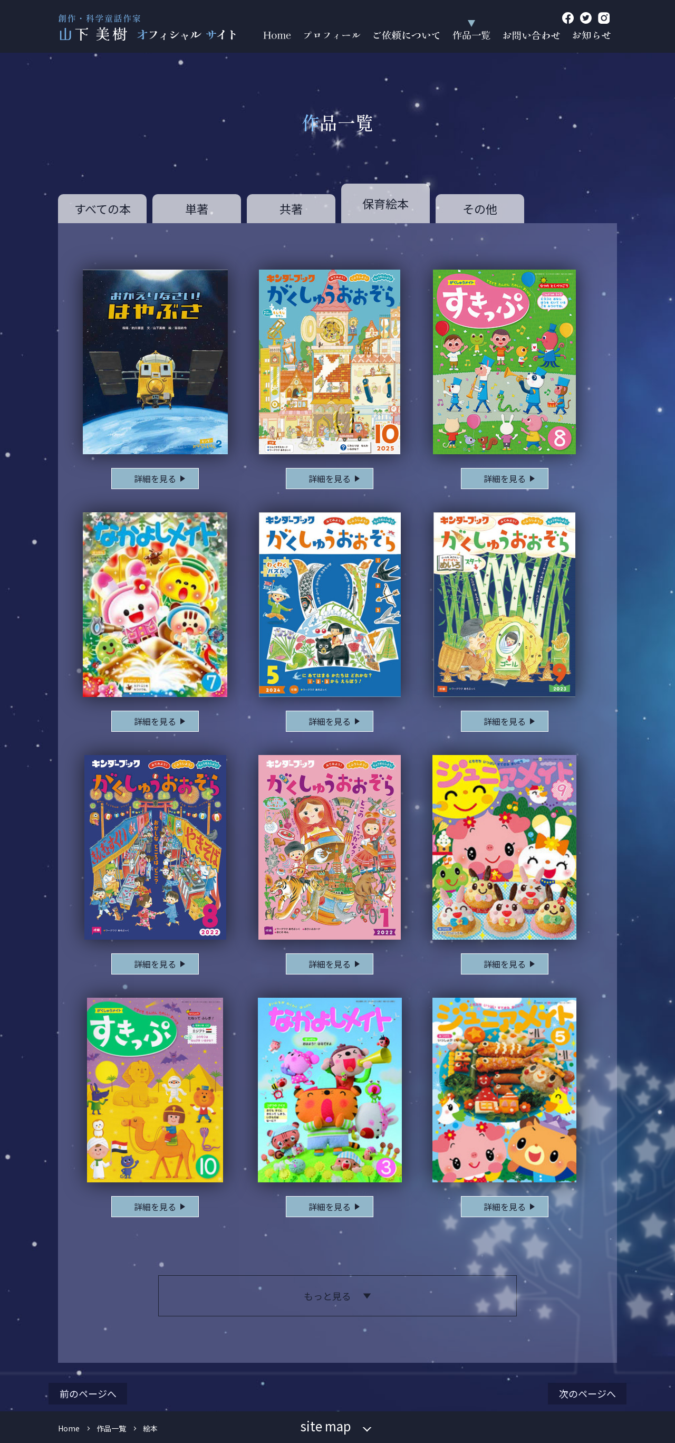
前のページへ (88, 1393)
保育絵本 (385, 203)
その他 (479, 208)
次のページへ (587, 1393)
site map (326, 1426)
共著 (291, 208)
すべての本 (102, 208)
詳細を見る (155, 478)
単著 (196, 208)
